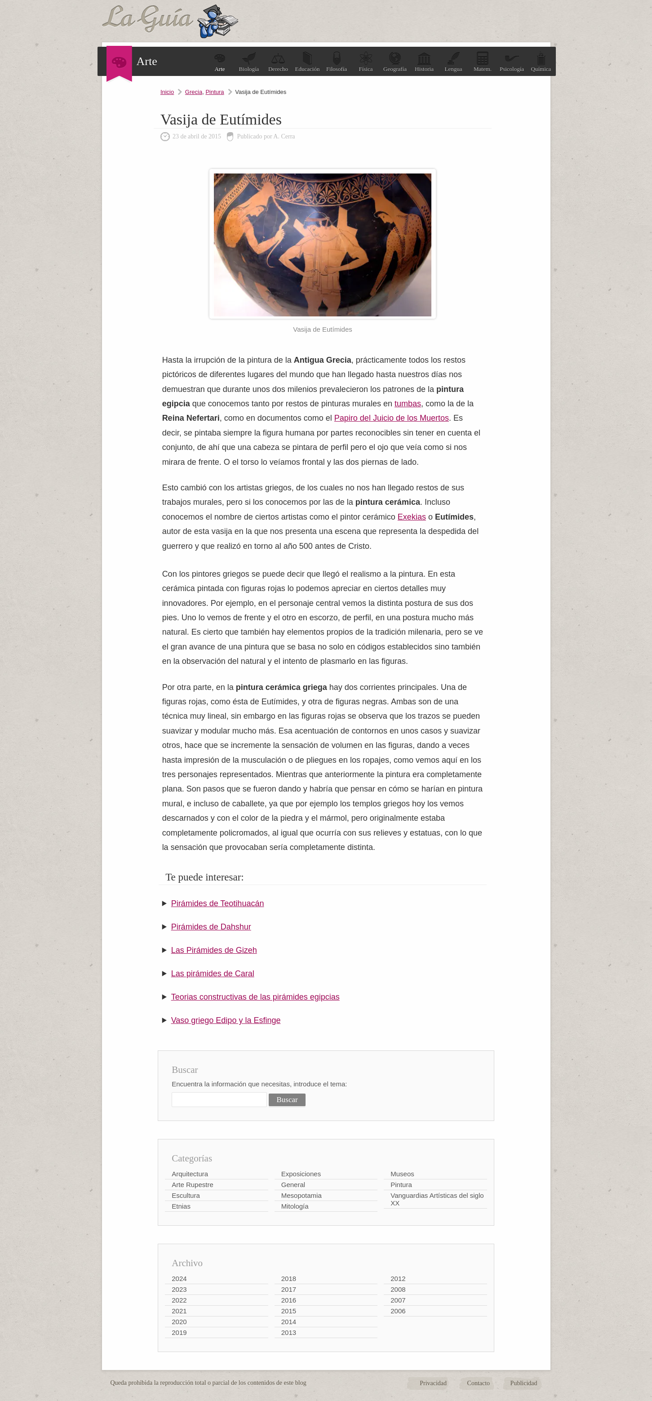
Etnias (181, 1206)
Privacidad (433, 1383)
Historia (424, 61)
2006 (397, 1311)
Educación (307, 61)
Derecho (278, 61)
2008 (397, 1289)
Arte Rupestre (192, 1184)
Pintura (214, 92)
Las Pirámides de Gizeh (214, 950)
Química (541, 61)
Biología (249, 61)
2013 (288, 1332)
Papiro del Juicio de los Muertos (391, 418)
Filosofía (336, 61)
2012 (397, 1278)
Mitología (295, 1206)
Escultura (186, 1195)
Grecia (193, 92)
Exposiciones (301, 1174)
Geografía (395, 61)
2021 (179, 1311)
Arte (220, 61)
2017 (288, 1289)
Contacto (478, 1383)
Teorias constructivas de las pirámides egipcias (255, 996)
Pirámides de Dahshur (211, 926)
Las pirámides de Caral (212, 973)
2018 (288, 1278)
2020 (179, 1321)
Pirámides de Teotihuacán (217, 903)
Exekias (412, 516)
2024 (179, 1278)
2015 (288, 1311)
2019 (179, 1332)
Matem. (483, 61)
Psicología (512, 61)
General (293, 1184)
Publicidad (523, 1383)
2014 (288, 1321)
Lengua (453, 61)
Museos (402, 1174)
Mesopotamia (301, 1195)
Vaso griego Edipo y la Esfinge (226, 1020)
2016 (288, 1300)
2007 (397, 1300)
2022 (179, 1300)
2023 (179, 1289)
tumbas (408, 403)
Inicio (167, 92)
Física (366, 61)
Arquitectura (190, 1174)
